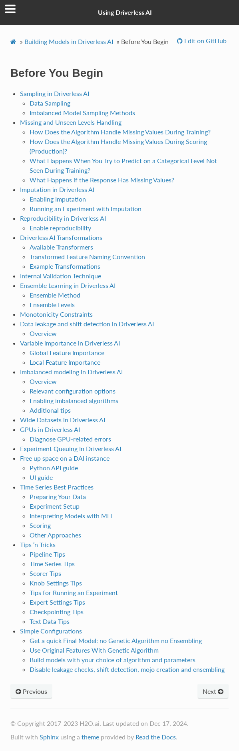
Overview (43, 333)
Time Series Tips (52, 563)
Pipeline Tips (47, 554)
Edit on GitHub (205, 40)
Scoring (40, 525)
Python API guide (54, 467)
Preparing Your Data (58, 496)
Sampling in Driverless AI (54, 93)
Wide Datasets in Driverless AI (62, 419)
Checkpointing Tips (57, 611)
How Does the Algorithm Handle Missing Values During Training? (120, 132)
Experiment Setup (55, 506)
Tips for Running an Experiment (74, 592)
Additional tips (50, 410)
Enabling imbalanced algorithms (74, 400)
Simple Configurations (51, 631)
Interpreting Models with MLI (71, 515)
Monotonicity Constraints (56, 314)
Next (213, 691)
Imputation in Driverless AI (57, 189)
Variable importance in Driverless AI (70, 343)
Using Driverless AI (125, 12)
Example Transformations (65, 266)
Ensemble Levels (52, 304)
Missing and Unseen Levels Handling (70, 122)
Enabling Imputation (58, 199)
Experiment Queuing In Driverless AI (70, 448)
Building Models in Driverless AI (68, 41)
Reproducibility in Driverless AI (63, 218)
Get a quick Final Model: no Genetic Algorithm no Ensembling (116, 640)
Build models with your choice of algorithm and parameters (112, 659)
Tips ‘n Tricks (38, 544)
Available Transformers (61, 247)
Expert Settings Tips (57, 602)
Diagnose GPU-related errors (70, 439)
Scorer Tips (45, 573)
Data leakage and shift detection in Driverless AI (87, 324)
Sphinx (49, 737)
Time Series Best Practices (57, 487)
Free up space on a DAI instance (65, 458)
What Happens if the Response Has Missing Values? (102, 180)
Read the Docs (155, 737)
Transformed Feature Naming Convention (87, 256)
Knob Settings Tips (56, 583)
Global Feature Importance (67, 352)
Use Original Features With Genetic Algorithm (94, 650)
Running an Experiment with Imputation (85, 208)
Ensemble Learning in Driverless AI (68, 285)
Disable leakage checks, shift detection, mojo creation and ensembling (127, 669)
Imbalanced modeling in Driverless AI (71, 372)
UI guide (41, 477)
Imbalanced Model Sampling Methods (82, 112)
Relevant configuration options (73, 391)
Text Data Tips (50, 621)
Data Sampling (50, 103)
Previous (31, 691)
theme (90, 737)
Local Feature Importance (65, 362)
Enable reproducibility (60, 228)
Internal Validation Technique (60, 276)
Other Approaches (55, 535)
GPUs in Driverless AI (50, 429)
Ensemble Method (55, 295)
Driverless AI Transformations (61, 237)
